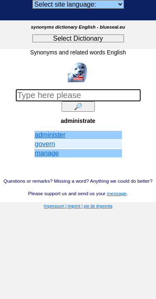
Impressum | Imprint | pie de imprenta (78, 206)
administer (50, 134)
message (116, 193)
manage (47, 153)
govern (45, 143)
